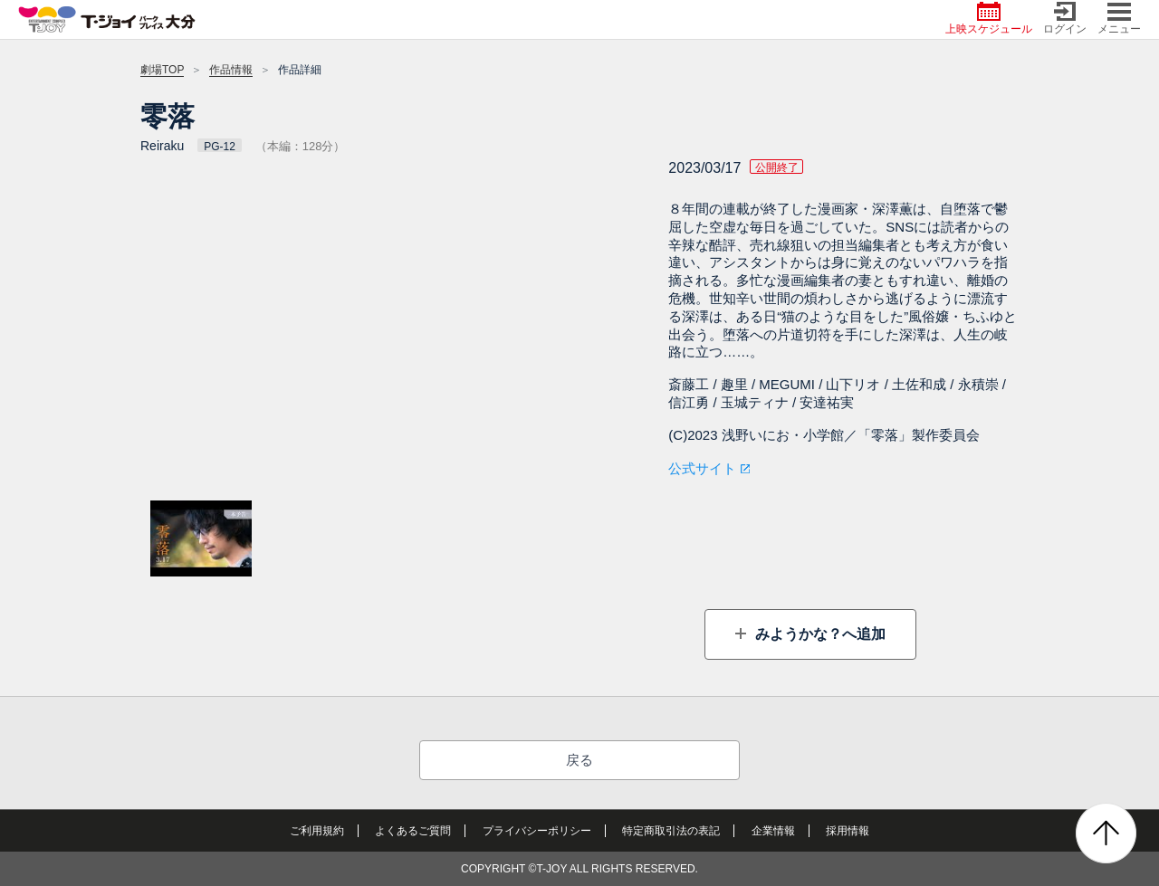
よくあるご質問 (413, 830)
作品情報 (231, 69)
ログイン (1065, 18)
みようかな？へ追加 (818, 634)
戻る (579, 759)
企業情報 (773, 830)
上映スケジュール (988, 18)
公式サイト (702, 468)
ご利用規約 (317, 830)
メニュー (1119, 18)
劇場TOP (162, 69)
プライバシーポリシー (537, 830)
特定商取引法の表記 (671, 830)
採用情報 (847, 830)
